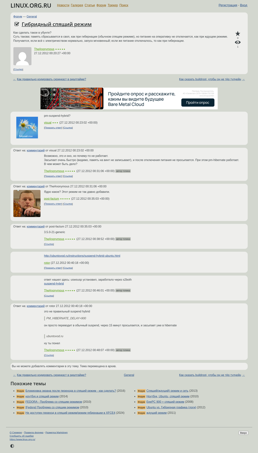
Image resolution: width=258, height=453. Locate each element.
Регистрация (228, 5)
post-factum (51, 198)
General (32, 16)
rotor (47, 262)
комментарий (36, 150)
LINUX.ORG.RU (30, 5)
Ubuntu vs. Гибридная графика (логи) (171, 407)
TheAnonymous (44, 49)
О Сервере (16, 432)
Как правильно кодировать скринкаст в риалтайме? (51, 79)
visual (48, 122)
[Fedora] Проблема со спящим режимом (52, 407)
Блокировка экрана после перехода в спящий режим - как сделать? (70, 390)
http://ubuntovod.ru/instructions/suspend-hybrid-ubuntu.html (82, 255)
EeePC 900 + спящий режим (165, 401)
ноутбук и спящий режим (42, 396)
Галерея (77, 5)
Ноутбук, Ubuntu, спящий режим (167, 396)
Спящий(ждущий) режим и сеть (167, 390)
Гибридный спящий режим (57, 24)
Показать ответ (53, 127)
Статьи (90, 5)
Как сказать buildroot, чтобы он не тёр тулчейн (210, 79)
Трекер (113, 5)
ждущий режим (156, 412)
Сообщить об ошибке (22, 436)
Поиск (123, 5)
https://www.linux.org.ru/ (22, 439)
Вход (243, 5)
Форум (101, 5)
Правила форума (33, 432)
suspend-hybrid (54, 283)
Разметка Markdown (56, 432)
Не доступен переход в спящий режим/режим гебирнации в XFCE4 (70, 412)
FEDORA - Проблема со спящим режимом (53, 401)
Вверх (243, 432)
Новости (63, 5)
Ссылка (18, 69)
